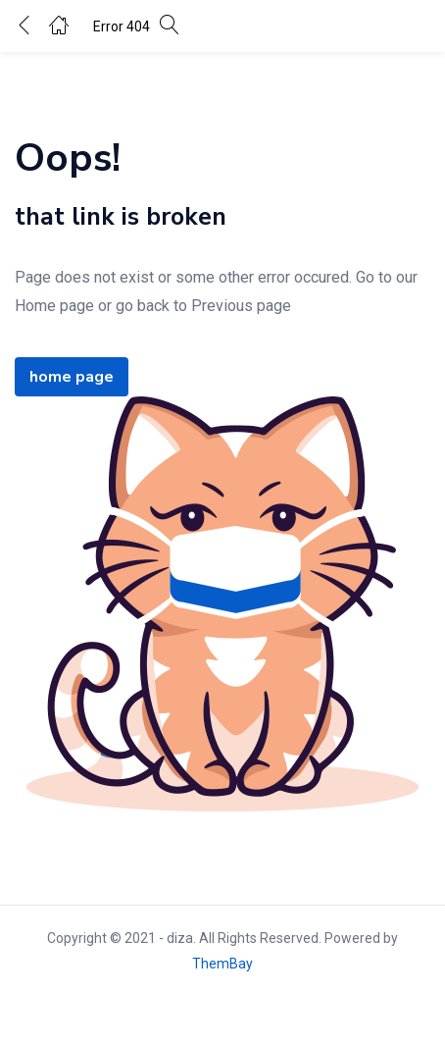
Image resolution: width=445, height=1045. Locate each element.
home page (71, 377)
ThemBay (222, 963)
